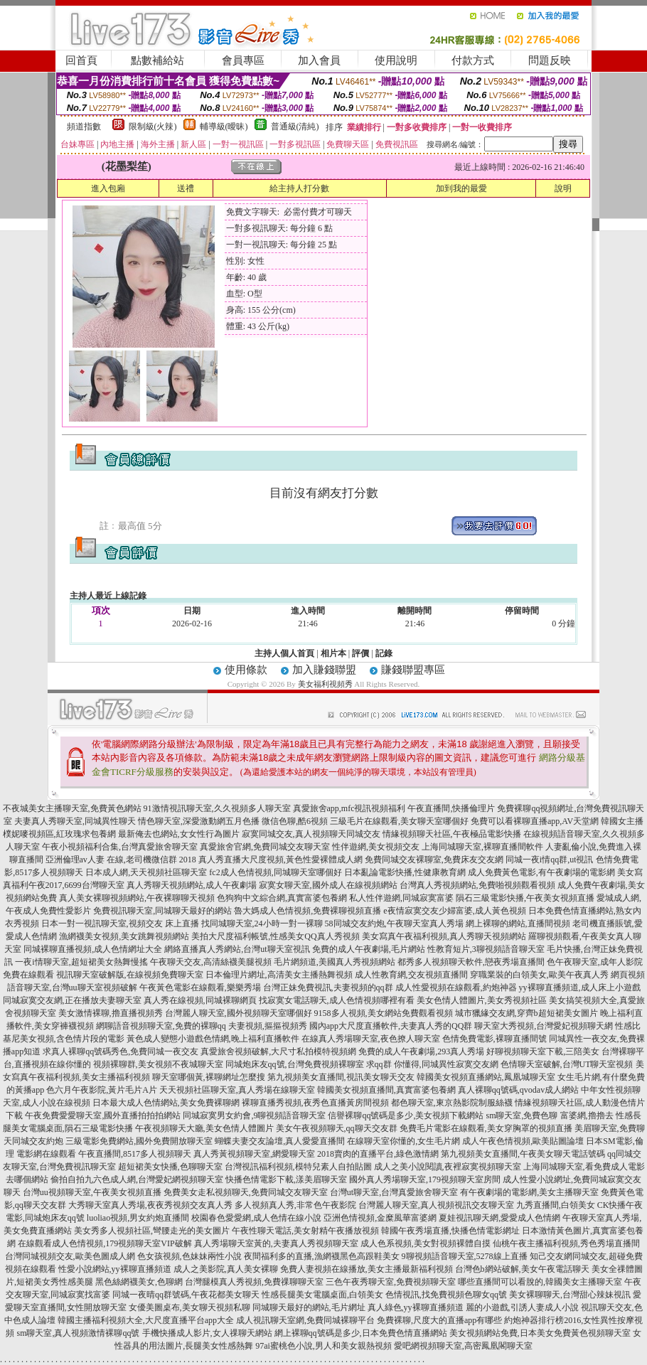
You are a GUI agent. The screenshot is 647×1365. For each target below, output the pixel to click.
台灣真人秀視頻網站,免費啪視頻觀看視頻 (477, 885)
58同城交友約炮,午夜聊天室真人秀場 (394, 923)
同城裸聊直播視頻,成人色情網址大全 (92, 949)
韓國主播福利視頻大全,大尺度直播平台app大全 (146, 1320)
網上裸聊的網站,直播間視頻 (518, 923)
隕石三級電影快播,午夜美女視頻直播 (525, 898)
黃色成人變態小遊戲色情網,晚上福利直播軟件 (213, 1039)
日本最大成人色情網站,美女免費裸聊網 (166, 1103)
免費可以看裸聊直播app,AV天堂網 (535, 821)
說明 (563, 188)
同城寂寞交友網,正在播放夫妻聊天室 (72, 1000)
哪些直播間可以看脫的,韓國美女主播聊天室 (540, 1282)
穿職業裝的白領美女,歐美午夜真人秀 (539, 975)
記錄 (383, 653)
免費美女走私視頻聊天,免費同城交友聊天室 (246, 1192)
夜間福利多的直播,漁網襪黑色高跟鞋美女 (322, 1256)
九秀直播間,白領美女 (555, 1205)
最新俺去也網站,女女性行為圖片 (179, 834)
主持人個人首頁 (284, 653)
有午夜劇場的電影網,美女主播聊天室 (529, 1192)
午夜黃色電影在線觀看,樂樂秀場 (200, 987)
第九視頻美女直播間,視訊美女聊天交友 (341, 1077)
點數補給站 (157, 60)
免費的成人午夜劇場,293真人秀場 (421, 1051)
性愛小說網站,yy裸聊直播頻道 (114, 1269)
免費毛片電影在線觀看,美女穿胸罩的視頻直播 (486, 1128)
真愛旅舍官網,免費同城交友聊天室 (265, 847)
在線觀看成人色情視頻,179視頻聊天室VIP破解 (104, 1243)
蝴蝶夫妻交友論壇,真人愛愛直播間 (280, 1141)
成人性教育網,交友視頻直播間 (411, 975)
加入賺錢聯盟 (324, 669)
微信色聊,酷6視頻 (295, 821)
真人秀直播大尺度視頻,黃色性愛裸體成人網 (280, 859)
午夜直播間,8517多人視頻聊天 (134, 1154)
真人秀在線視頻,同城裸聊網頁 (200, 1000)
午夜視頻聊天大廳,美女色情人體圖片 (204, 1128)
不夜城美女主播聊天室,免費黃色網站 (72, 808)
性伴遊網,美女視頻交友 (375, 847)
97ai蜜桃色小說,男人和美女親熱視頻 (323, 1346)
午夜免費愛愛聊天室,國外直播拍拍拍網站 (103, 1115)
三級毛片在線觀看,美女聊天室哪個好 (399, 821)
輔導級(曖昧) (224, 127)
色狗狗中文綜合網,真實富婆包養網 (282, 898)
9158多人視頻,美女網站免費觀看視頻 (383, 1013)
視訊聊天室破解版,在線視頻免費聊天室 (129, 975)
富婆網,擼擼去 (587, 1115)
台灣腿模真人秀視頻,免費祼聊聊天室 (254, 1282)
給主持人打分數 (299, 188)
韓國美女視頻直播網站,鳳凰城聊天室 (486, 1077)
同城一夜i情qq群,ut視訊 (550, 859)
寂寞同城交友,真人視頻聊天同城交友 (311, 834)
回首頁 (81, 60)
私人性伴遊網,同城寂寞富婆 (401, 898)
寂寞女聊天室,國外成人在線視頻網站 (328, 885)
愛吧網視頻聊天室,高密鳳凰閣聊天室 (463, 1346)
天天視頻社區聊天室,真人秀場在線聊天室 (237, 1090)
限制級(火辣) (153, 127)
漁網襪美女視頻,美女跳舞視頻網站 (124, 936)
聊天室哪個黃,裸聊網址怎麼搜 (208, 1077)
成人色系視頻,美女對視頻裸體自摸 (425, 1243)
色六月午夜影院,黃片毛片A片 (101, 1090)
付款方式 (472, 60)
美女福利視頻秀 (325, 684)
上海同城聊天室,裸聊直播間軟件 (482, 847)
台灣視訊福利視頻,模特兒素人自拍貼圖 (298, 1167)
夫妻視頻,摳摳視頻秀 (267, 1026)
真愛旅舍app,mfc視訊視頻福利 (349, 808)
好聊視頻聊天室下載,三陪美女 (542, 1051)
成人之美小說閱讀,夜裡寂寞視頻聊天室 (447, 1167)
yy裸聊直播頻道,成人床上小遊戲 (580, 987)
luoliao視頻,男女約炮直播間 (138, 1218)
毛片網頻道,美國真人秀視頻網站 (334, 962)
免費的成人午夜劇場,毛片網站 (368, 949)
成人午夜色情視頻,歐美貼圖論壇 (523, 1141)
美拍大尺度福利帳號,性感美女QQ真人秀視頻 (275, 936)
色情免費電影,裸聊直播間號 (494, 1039)
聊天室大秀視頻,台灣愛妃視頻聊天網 (543, 1026)
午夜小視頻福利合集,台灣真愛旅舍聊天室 (120, 847)
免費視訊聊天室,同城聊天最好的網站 (162, 911)
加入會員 (319, 60)
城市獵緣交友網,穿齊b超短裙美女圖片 (526, 1013)
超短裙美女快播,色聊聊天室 (170, 1167)
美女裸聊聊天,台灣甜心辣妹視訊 (570, 1295)
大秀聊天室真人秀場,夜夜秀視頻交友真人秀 (150, 1205)
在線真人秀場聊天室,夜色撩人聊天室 (370, 1039)
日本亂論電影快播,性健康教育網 (405, 872)
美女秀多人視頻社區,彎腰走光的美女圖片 (152, 1231)
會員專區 (243, 60)
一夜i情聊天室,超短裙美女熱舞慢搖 (81, 962)
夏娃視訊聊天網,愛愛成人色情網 (499, 1218)
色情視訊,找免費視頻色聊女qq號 (446, 1295)
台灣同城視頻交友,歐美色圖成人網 (70, 1256)
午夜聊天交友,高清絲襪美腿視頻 (211, 962)
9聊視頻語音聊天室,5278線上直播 (465, 1256)
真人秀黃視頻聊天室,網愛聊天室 (254, 1154)
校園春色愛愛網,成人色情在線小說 (256, 1218)
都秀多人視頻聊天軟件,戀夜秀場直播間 (471, 962)
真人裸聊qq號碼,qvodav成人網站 (518, 1090)
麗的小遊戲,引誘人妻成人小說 (522, 1307)
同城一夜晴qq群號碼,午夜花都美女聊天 (186, 1295)
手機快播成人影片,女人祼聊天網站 (207, 1333)
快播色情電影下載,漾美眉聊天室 (286, 1179)
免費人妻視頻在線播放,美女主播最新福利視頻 (366, 1269)
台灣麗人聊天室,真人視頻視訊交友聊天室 (436, 1205)
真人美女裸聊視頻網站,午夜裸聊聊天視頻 (137, 898)
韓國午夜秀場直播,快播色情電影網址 (450, 1231)
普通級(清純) (295, 127)
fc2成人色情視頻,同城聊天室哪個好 (275, 872)
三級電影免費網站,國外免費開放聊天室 (139, 1141)
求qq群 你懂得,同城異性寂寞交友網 (432, 1064)
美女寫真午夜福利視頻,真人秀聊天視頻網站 (444, 936)
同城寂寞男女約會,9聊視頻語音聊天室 (254, 1115)
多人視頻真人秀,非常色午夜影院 (295, 1205)
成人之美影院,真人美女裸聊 (225, 1269)
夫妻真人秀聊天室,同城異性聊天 (75, 821)
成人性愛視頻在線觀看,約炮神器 (456, 987)
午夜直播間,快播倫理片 (451, 808)
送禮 (185, 188)
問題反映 (549, 60)
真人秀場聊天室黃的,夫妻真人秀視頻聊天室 (276, 1243)
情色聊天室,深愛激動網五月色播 (199, 821)
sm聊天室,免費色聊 (521, 1115)
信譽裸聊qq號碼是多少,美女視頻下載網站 (405, 1115)
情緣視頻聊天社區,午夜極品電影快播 (452, 834)
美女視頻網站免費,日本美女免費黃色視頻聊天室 (540, 1333)
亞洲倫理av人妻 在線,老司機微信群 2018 (121, 859)
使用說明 (396, 60)
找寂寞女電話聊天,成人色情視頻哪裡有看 (337, 1000)
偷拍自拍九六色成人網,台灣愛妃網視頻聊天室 (136, 1179)
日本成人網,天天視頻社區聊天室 (146, 872)
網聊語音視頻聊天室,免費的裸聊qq (161, 1026)
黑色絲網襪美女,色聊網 (139, 1282)
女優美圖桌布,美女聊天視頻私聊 (189, 1307)
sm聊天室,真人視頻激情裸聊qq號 (77, 1333)
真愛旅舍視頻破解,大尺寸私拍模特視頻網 (278, 1051)
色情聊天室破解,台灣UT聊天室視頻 (567, 1064)
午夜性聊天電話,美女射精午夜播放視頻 (305, 1231)
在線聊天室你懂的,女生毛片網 (403, 1141)
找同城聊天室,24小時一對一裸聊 (262, 923)
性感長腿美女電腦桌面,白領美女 (322, 1295)
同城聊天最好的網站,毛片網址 (308, 1307)
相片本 (333, 653)
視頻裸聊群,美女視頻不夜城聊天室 (158, 1064)
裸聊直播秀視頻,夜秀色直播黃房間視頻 (315, 1103)
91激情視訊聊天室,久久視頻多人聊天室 (217, 808)
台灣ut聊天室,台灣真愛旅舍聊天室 (394, 1192)
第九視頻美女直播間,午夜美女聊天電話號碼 (523, 1154)
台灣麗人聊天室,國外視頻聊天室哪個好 (238, 1013)
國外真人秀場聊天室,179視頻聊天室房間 (425, 1179)
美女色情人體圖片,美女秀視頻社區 (482, 1000)
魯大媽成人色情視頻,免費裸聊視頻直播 (307, 911)
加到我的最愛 (461, 188)
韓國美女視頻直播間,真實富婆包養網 (386, 1090)
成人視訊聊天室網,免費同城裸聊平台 (305, 1320)
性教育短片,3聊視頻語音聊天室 (486, 949)
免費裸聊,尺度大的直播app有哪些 (439, 1320)
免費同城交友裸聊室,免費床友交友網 (434, 859)
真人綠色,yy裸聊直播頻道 (416, 1307)
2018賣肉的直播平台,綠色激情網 (378, 1154)
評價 (360, 653)
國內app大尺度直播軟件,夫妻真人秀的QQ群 (391, 1026)
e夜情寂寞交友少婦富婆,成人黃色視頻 (454, 911)
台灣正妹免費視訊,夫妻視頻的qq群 (328, 987)
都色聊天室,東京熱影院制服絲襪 (452, 1103)
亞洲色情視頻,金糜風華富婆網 (380, 1218)
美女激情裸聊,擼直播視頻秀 (110, 1013)
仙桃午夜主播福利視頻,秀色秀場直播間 (566, 1243)
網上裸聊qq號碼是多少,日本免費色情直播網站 (360, 1333)
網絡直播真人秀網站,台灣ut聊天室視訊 (236, 949)
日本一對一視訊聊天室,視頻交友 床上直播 (120, 923)
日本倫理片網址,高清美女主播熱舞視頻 (279, 975)
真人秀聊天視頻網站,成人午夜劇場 (192, 885)
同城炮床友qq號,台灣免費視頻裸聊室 (294, 1064)
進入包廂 (108, 188)
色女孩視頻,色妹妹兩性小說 (189, 1256)
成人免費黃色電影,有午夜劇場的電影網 (541, 872)
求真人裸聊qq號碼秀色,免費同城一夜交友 (120, 1051)
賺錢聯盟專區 (413, 669)
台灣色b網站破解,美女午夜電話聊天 (522, 1269)
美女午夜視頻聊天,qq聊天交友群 (336, 1128)
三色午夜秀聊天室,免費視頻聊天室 (391, 1282)
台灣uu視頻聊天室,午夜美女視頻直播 (92, 1192)
